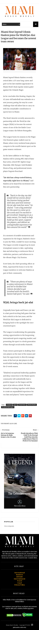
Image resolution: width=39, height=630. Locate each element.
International (19, 573)
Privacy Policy (19, 585)
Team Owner (22, 404)
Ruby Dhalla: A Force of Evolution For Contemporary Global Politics (19, 600)
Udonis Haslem (32, 404)
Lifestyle (19, 577)
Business (19, 575)
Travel (19, 581)
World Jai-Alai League (8, 407)
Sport (15, 404)
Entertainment (19, 579)
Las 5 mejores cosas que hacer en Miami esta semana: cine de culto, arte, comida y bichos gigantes (19, 607)
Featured (9, 404)
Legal (19, 583)
